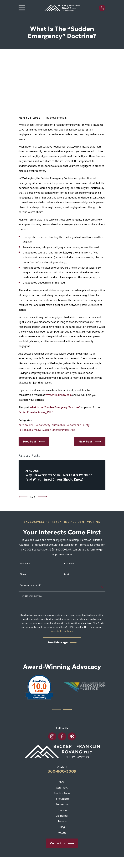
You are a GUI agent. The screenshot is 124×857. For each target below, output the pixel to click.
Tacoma (62, 768)
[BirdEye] (72, 683)
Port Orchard (62, 745)
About (62, 728)
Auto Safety (43, 371)
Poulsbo (62, 756)
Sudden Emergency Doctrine (58, 376)
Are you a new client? (30, 531)
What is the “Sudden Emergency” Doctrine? (55, 353)
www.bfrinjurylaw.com (59, 341)
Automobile (59, 371)
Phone (23, 520)
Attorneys (62, 734)
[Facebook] (62, 683)
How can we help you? (31, 542)
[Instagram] (52, 683)
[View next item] (42, 443)
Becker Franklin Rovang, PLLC (36, 358)
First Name (25, 510)
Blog (62, 773)
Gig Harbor (62, 762)
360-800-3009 (62, 717)
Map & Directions (62, 834)
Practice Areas (62, 739)
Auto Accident (27, 371)
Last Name (69, 510)
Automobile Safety (78, 371)
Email (66, 520)
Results (62, 779)
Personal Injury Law (30, 376)
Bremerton (62, 751)
